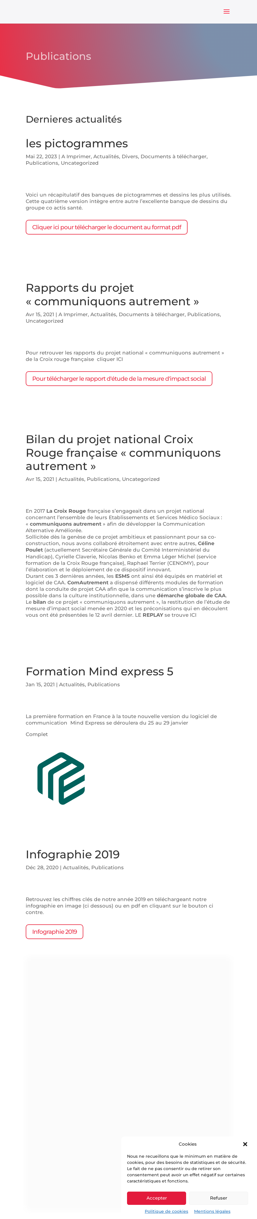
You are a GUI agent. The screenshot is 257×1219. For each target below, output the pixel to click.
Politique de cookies (166, 1211)
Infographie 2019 (73, 854)
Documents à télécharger (173, 156)
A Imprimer (76, 156)
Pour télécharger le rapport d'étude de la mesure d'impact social (119, 378)
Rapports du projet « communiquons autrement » (112, 294)
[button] (245, 1144)
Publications (42, 163)
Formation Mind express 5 (99, 671)
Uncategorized (80, 163)
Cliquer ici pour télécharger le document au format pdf (106, 227)
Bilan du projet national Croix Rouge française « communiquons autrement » (123, 452)
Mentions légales (212, 1211)
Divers (130, 156)
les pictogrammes (77, 143)
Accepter (157, 1198)
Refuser (218, 1198)
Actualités (106, 156)
